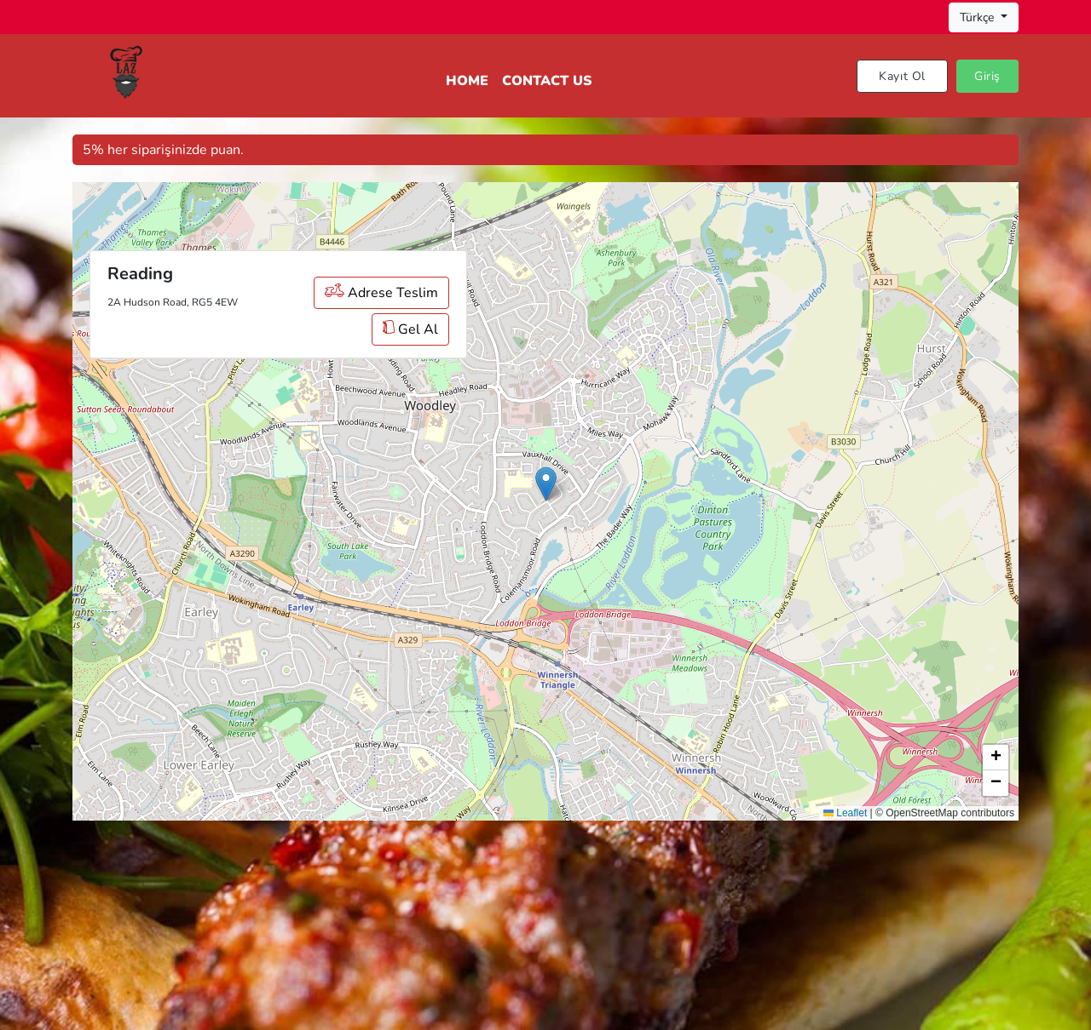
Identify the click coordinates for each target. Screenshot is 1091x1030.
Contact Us (547, 81)
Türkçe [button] (978, 17)
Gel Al (410, 329)
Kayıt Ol (902, 76)
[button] (546, 483)
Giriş (987, 76)
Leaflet (845, 813)
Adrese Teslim (381, 292)
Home (467, 81)
